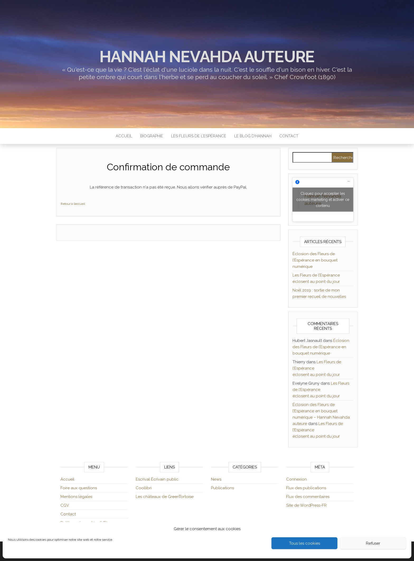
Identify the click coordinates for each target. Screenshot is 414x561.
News (216, 479)
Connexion (296, 479)
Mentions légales (76, 496)
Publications (222, 488)
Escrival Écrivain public (157, 479)
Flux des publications (306, 488)
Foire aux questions (78, 488)
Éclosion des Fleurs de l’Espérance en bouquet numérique (315, 260)
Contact (288, 136)
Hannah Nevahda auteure (207, 56)
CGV (64, 505)
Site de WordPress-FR (306, 505)
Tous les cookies (304, 543)
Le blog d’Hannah (252, 136)
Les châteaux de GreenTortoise (165, 496)
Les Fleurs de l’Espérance (198, 136)
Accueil (124, 136)
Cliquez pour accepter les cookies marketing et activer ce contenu (322, 199)
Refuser (373, 543)
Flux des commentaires (308, 496)
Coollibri (144, 488)
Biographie (151, 136)
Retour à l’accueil (73, 204)
